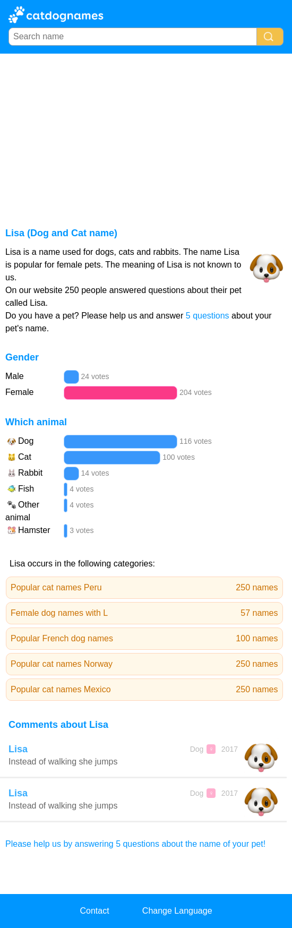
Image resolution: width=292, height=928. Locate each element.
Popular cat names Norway (144, 664)
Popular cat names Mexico (144, 689)
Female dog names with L (144, 613)
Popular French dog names (144, 638)
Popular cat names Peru (144, 587)
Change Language (177, 910)
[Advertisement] (146, 133)
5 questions (207, 315)
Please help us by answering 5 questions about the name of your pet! (135, 843)
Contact (94, 910)
